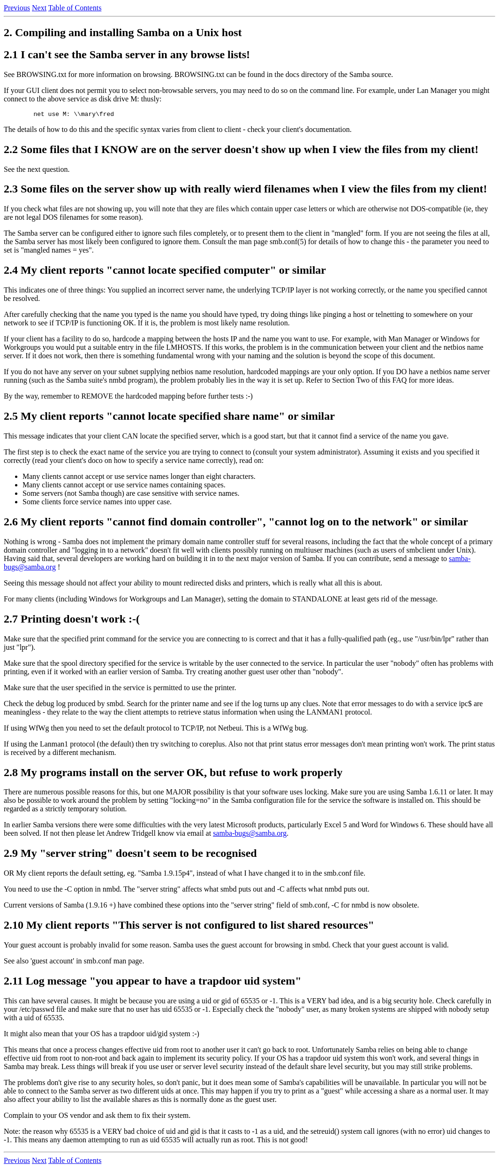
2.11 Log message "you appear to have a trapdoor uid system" (152, 982)
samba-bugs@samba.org (250, 835)
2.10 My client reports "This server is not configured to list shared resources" (189, 926)
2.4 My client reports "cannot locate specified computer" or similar (165, 271)
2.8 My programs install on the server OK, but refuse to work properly (173, 774)
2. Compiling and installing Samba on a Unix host (123, 32)
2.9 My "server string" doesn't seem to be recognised (130, 854)
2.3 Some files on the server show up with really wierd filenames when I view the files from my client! (245, 190)
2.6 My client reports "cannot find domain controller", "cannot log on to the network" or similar (236, 523)
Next (39, 8)
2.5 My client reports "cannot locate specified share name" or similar (169, 417)
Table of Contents (75, 8)
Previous (17, 8)
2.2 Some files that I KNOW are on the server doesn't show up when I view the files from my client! (241, 151)
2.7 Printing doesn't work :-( (72, 620)
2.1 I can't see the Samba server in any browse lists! (127, 54)
